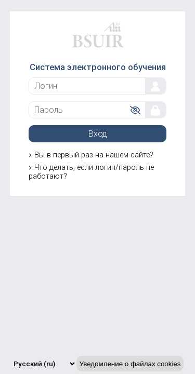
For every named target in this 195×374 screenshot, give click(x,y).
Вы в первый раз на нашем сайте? (93, 155)
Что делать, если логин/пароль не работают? (91, 172)
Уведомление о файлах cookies (130, 364)
